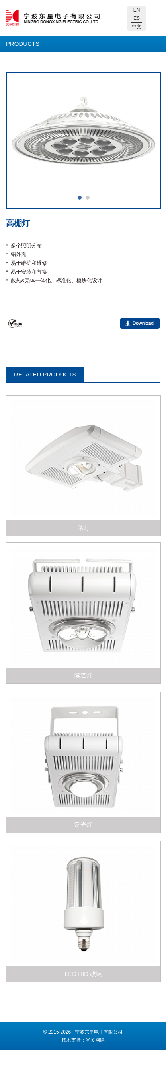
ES (136, 18)
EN (136, 10)
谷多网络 (95, 1040)
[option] (83, 134)
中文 (136, 26)
